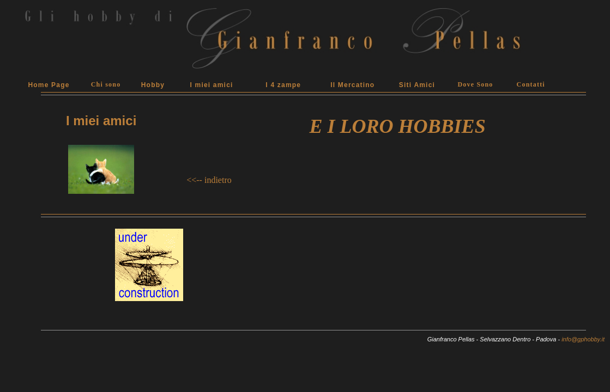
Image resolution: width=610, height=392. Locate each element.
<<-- (194, 180)
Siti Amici (417, 85)
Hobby (153, 85)
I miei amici (211, 85)
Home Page (48, 85)
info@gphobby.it (583, 339)
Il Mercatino (352, 85)
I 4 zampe (283, 85)
